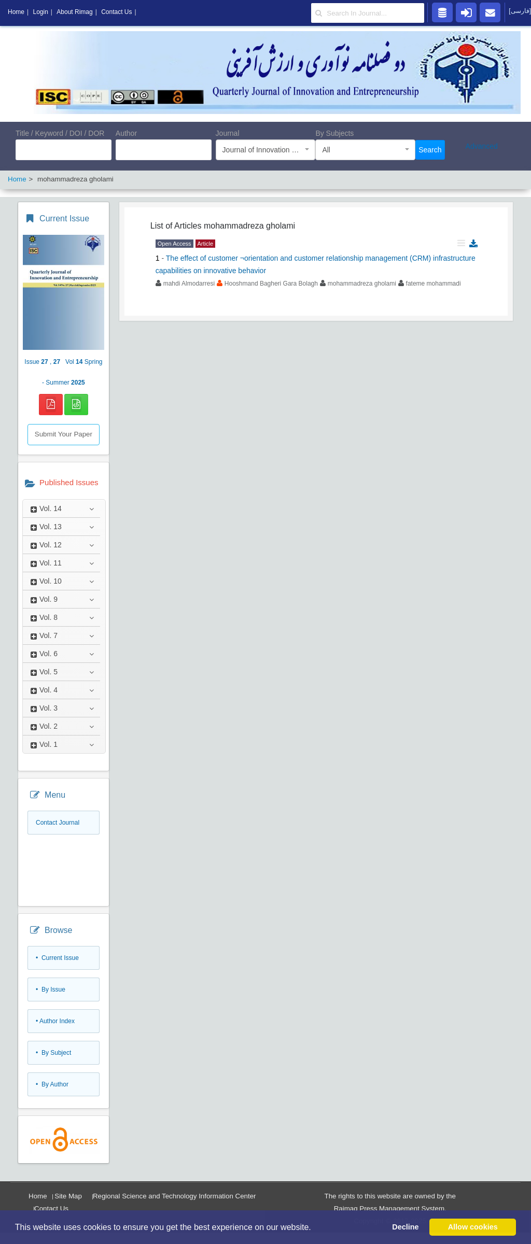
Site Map (68, 1196)
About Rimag (74, 12)
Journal (228, 133)
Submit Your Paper (63, 434)
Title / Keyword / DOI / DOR (60, 133)
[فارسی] (520, 11)
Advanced (482, 146)
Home (38, 1196)
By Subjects (334, 133)
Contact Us (51, 1208)
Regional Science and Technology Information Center (174, 1196)
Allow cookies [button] (473, 1227)
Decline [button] (405, 1227)
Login (40, 12)
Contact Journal (57, 822)
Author (126, 133)
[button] (314, 1227)
